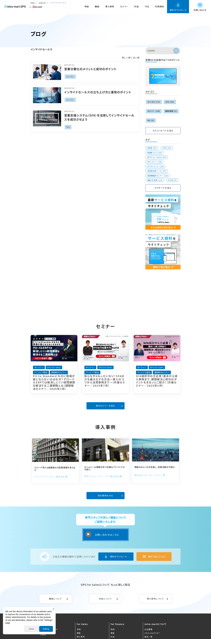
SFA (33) (169, 102)
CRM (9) (173, 180)
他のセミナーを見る (105, 405)
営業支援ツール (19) (157, 171)
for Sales (82, 624)
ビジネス (70, 76)
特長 (87, 6)
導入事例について (155, 598)
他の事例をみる (105, 495)
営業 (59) (152, 148)
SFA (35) (167, 148)
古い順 (136, 57)
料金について (105, 598)
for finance (117, 624)
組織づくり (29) (155, 152)
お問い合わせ (199, 10)
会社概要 (148, 629)
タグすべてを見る (162, 187)
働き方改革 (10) (155, 180)
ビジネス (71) (154, 102)
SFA (68, 127)
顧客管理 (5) (171, 111)
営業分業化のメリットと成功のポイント (90, 69)
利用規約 (159, 6)
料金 (136, 6)
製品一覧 (148, 636)
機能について (55, 598)
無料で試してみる (156, 556)
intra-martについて (155, 624)
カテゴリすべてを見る (163, 130)
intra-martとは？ (152, 633)
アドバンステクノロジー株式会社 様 (50, 476)
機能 (97, 6)
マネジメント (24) (156, 166)
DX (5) (151, 120)
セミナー (124, 6)
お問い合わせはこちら (107, 534)
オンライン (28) (155, 162)
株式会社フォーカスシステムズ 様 (149, 475)
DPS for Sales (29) (157, 157)
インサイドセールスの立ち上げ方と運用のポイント (97, 92)
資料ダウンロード (178, 10)
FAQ (147, 6)
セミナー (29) (154, 111)
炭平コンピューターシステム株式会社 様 (103, 476)
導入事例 (109, 6)
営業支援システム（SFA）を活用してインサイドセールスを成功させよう (99, 117)
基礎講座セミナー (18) (158, 175)
